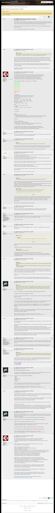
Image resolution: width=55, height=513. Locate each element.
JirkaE (33, 500)
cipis (12, 500)
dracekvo (17, 153)
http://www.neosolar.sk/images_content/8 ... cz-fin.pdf (23, 477)
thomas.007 (46, 500)
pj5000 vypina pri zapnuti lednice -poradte (12, 9)
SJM (3, 231)
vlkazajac (4, 286)
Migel (34, 500)
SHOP (44, 3)
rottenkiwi (4, 77)
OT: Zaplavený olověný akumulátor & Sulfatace (24, 390)
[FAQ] (39, 503)
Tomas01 (4, 213)
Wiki (50, 3)
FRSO (4, 348)
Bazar (47, 3)
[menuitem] (14, 6)
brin (3, 131)
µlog (52, 3)
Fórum (40, 3)
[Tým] (42, 503)
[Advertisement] (27, 40)
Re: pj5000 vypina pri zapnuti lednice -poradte (25, 19)
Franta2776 (20, 500)
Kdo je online (4, 499)
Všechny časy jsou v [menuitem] (48, 503)
